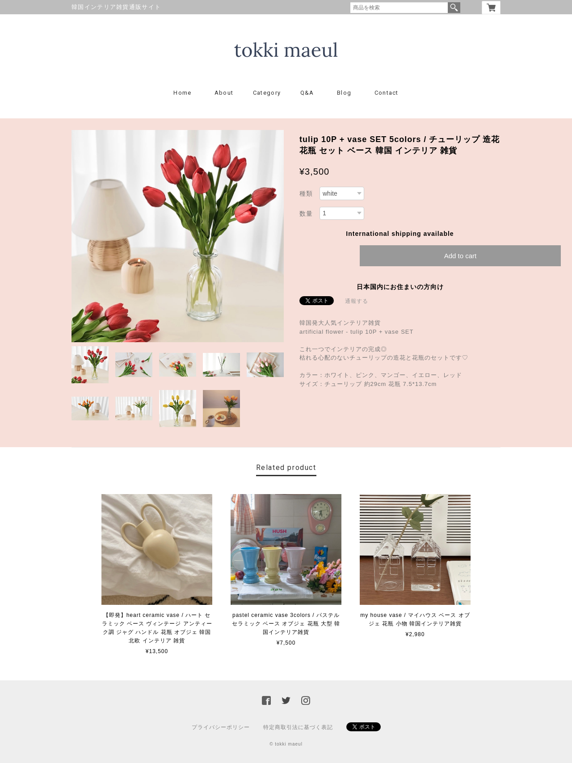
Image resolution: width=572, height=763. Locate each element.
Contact (386, 92)
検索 (454, 7)
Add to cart (460, 256)
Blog (344, 92)
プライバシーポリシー (221, 727)
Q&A (307, 92)
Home (182, 92)
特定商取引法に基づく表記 (298, 727)
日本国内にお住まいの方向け (400, 286)
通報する (356, 301)
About (224, 92)
